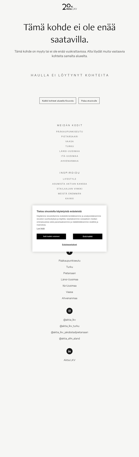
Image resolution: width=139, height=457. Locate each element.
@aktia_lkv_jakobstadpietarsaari (69, 332)
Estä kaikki (88, 236)
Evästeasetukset (69, 245)
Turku (69, 146)
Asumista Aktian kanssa (69, 183)
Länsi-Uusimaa (69, 151)
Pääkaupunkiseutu (69, 131)
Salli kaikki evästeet (51, 236)
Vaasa (69, 141)
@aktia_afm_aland (69, 338)
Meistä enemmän (69, 193)
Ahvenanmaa (70, 160)
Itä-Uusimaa (69, 155)
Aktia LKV (69, 360)
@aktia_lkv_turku (69, 326)
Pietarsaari (69, 136)
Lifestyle (69, 178)
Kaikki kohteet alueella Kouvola (58, 100)
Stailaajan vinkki (70, 188)
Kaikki (69, 198)
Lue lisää (41, 228)
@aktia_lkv (69, 319)
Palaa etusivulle (89, 100)
